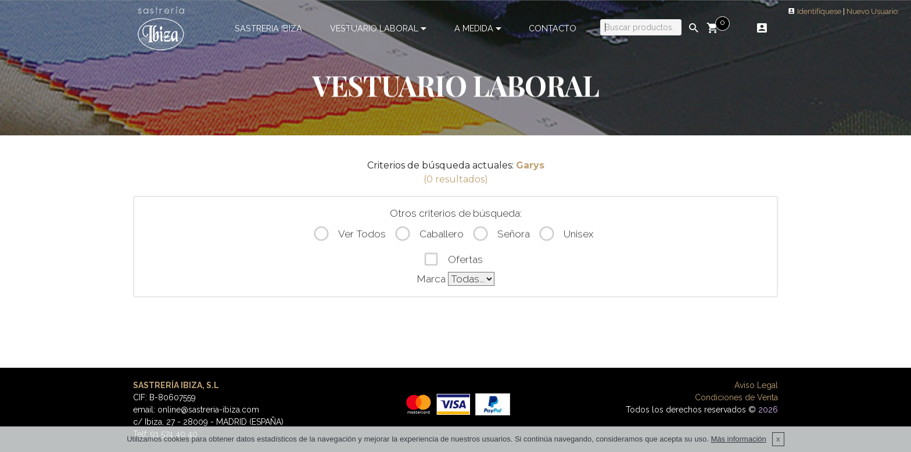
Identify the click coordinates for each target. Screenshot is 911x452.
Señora (501, 236)
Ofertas (452, 261)
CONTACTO (552, 28)
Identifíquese (819, 11)
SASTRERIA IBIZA (268, 28)
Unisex (565, 236)
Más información (738, 447)
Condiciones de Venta (736, 397)
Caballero (429, 236)
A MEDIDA (473, 28)
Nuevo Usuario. (873, 11)
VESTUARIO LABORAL (374, 28)
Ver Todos (349, 236)
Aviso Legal (756, 385)
